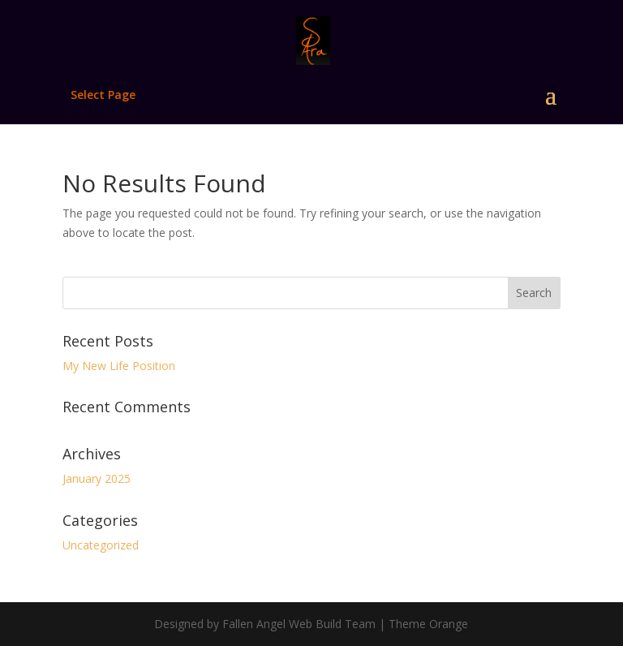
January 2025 (96, 478)
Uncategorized (100, 545)
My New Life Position (118, 365)
